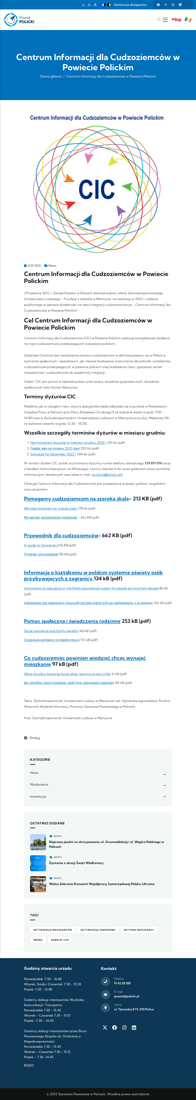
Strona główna (51, 76)
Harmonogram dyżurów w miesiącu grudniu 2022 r (68, 443)
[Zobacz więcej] (38, 842)
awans (38, 939)
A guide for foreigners (41, 545)
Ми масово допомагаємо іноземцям (50, 517)
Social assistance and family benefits (51, 631)
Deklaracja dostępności (130, 5)
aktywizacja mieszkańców (52, 929)
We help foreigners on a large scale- (51, 508)
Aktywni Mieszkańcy (139, 929)
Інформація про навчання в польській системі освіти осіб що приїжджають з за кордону (88, 603)
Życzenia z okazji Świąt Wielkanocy (76, 863)
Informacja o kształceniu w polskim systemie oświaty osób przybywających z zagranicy (93, 575)
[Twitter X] (105, 1028)
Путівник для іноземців (41, 554)
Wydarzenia (39, 784)
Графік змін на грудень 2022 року (55, 448)
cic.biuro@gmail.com (107, 475)
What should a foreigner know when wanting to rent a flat (67, 674)
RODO (29, 1065)
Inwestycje (38, 796)
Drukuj (32, 738)
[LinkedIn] (134, 1028)
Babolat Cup (60, 939)
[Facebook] (115, 1028)
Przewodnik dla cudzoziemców (61, 535)
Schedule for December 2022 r (53, 454)
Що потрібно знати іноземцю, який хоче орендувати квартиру (69, 683)
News (52, 265)
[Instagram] (124, 1028)
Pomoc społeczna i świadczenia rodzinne (72, 621)
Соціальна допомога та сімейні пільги (52, 640)
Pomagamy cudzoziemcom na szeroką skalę (76, 499)
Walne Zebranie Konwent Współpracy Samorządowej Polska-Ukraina (102, 884)
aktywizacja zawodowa (98, 929)
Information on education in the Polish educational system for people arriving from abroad (91, 588)
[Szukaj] (159, 20)
